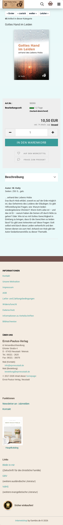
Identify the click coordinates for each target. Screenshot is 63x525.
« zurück (21, 13)
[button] (10, 132)
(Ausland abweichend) (39, 111)
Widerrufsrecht (10, 304)
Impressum (8, 287)
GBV (5, 476)
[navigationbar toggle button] (59, 4)
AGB (5, 293)
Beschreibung (14, 177)
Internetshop (21, 520)
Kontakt (6, 276)
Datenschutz (9, 310)
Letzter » (44, 13)
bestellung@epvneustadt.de (17, 372)
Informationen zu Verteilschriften (18, 315)
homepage (31, 376)
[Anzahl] (31, 132)
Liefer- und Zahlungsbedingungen (18, 298)
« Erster (10, 13)
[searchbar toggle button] (42, 4)
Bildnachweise (9, 321)
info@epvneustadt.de (14, 365)
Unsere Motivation (11, 281)
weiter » (33, 13)
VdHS (5, 486)
